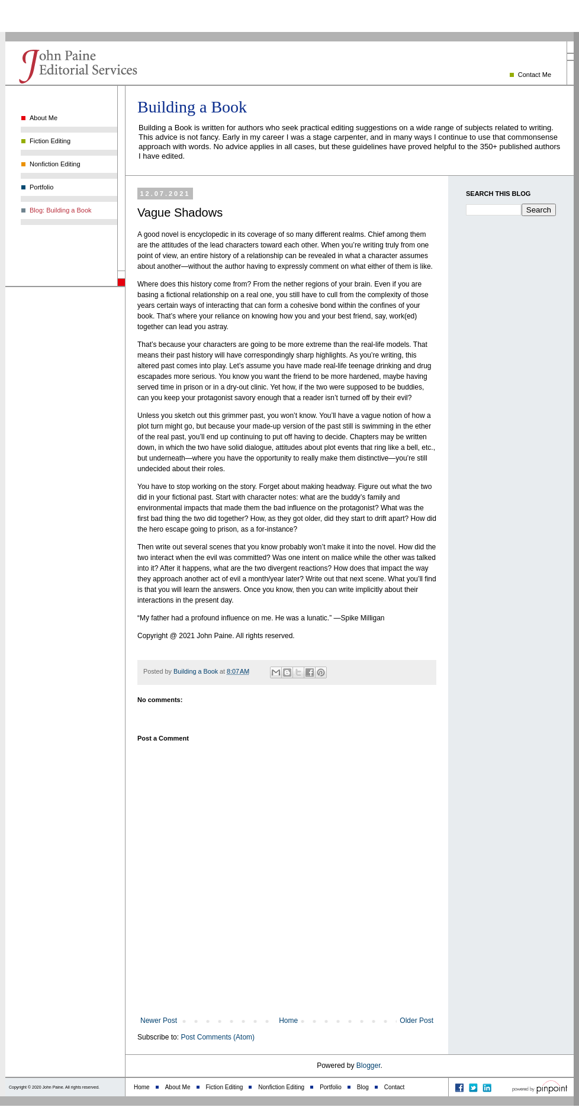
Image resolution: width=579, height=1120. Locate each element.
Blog (363, 1087)
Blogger (368, 1065)
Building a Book (192, 107)
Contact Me (534, 74)
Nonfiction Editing (55, 164)
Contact (394, 1087)
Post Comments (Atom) (218, 1037)
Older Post (416, 1020)
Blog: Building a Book (61, 210)
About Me (43, 117)
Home (288, 1020)
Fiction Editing (50, 140)
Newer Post (158, 1020)
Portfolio (41, 187)
